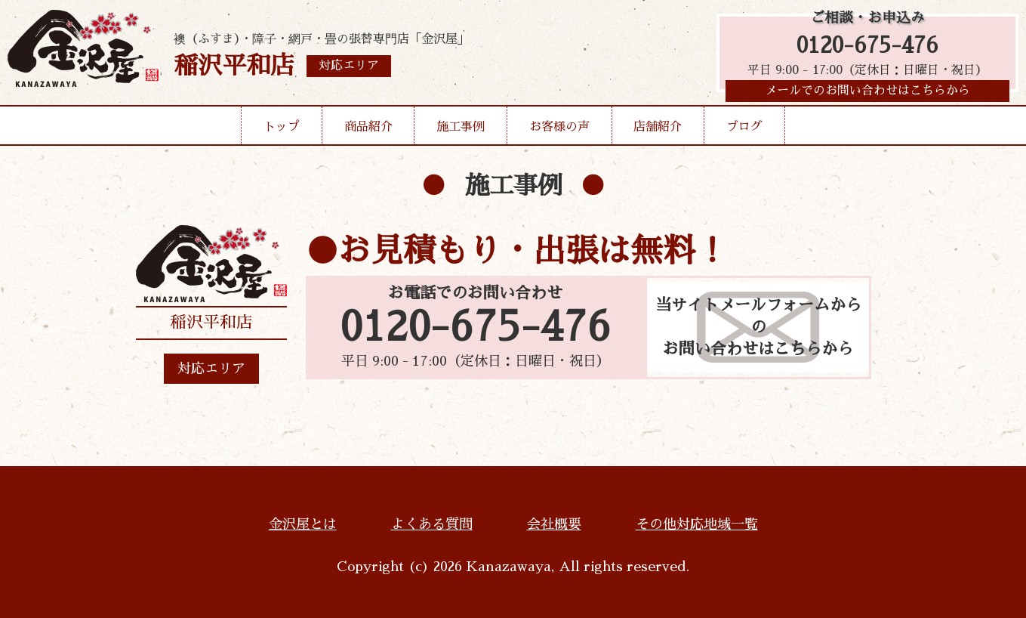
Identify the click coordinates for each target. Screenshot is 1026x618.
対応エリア (211, 368)
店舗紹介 (657, 131)
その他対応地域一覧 (697, 524)
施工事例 (460, 131)
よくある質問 (432, 524)
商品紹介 (368, 131)
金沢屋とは (303, 524)
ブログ (744, 131)
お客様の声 (559, 131)
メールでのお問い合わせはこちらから (867, 94)
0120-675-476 (867, 47)
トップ (281, 131)
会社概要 (554, 524)
